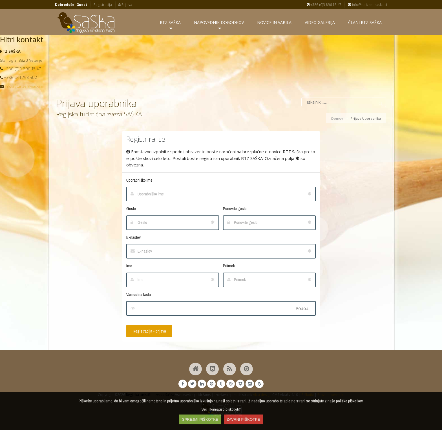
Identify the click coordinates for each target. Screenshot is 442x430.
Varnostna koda (138, 294)
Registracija (103, 4)
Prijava (125, 4)
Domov (337, 118)
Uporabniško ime (139, 180)
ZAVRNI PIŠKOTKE (243, 419)
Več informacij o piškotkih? (221, 409)
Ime (129, 266)
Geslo (131, 208)
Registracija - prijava (149, 331)
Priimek (229, 266)
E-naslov (133, 237)
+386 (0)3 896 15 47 (324, 4)
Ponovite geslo (235, 208)
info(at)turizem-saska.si (24, 86)
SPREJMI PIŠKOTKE (200, 419)
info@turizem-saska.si (367, 4)
